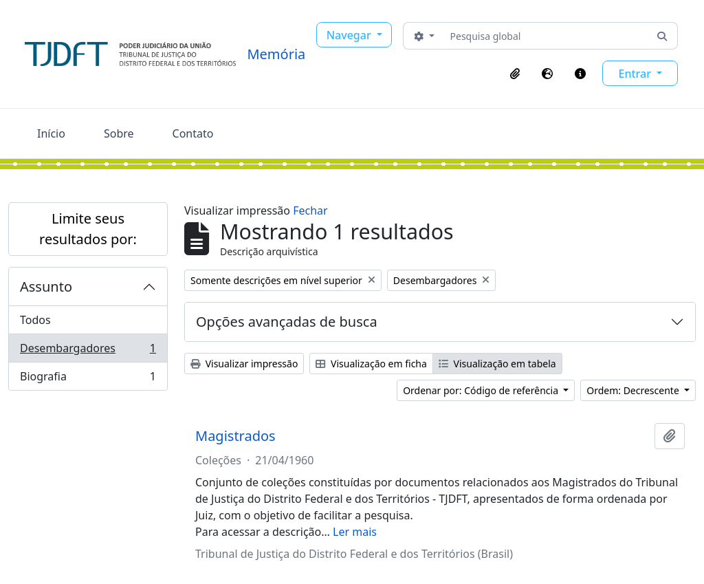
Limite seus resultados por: (88, 228)
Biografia (87, 379)
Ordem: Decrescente (633, 390)
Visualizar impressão (244, 363)
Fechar (310, 210)
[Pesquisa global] (546, 36)
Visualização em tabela (497, 363)
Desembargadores (87, 351)
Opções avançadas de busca (286, 321)
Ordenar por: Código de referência (482, 390)
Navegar (350, 35)
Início (51, 133)
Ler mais (355, 531)
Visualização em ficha (371, 363)
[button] (515, 74)
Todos (35, 319)
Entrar (636, 73)
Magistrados (235, 436)
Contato (193, 133)
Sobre (119, 133)
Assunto (46, 286)
